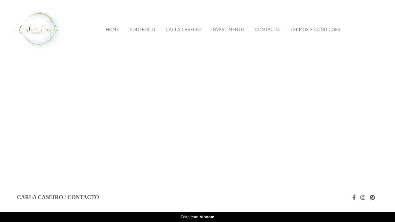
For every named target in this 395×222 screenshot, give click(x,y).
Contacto (83, 197)
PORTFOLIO (142, 29)
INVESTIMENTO (227, 29)
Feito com (197, 217)
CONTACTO (267, 29)
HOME (112, 29)
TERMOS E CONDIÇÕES (315, 29)
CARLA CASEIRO (183, 29)
